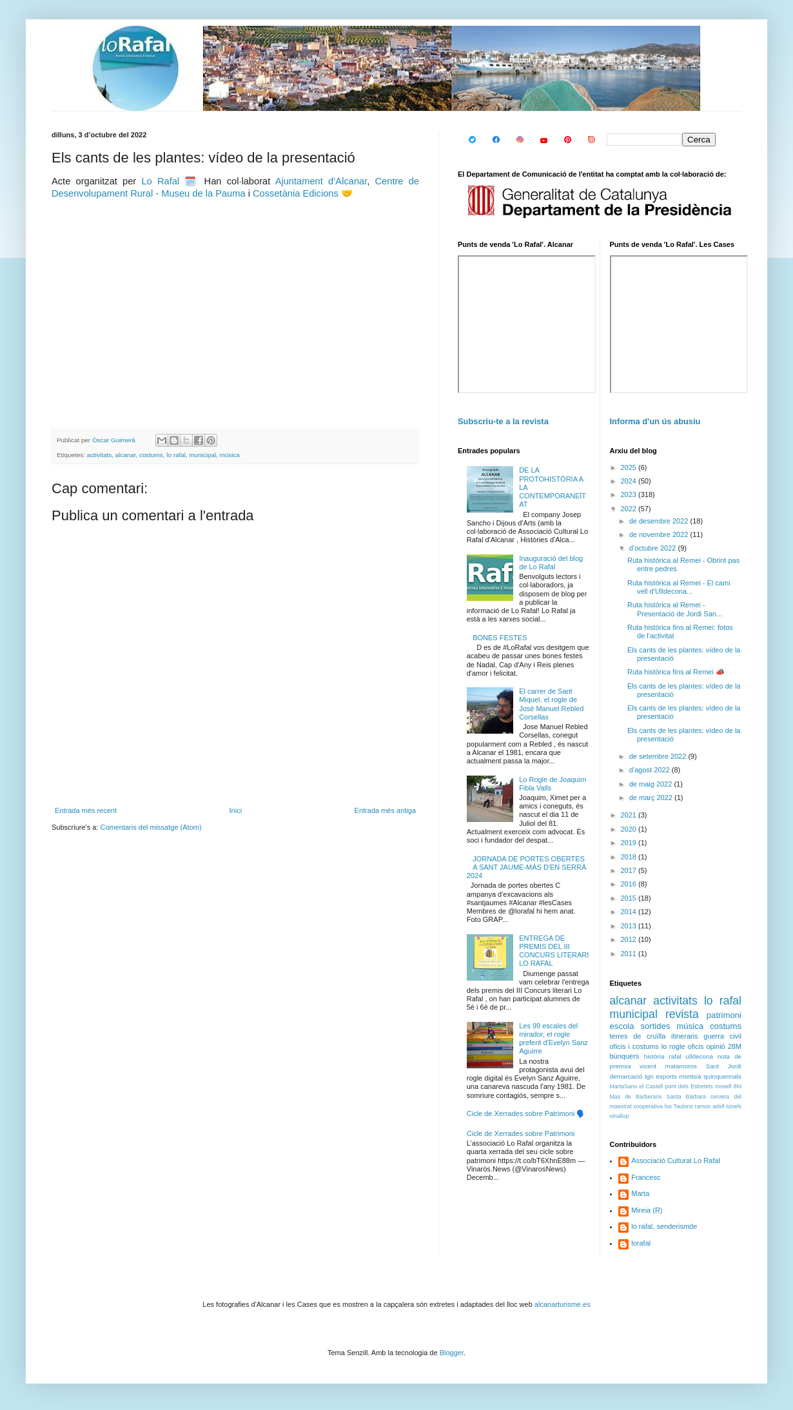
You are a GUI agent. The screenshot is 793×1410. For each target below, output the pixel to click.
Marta (640, 1193)
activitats (99, 454)
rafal (675, 1056)
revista (682, 1014)
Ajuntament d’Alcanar (321, 181)
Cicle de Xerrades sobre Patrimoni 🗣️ (526, 1113)
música (230, 454)
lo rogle (673, 1046)
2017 (630, 870)
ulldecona (699, 1056)
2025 (630, 467)
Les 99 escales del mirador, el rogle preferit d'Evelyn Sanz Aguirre (553, 1038)
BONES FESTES (500, 637)
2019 (630, 843)
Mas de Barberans (636, 1096)
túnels (734, 1106)
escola (622, 1026)
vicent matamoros (668, 1066)
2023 (630, 494)
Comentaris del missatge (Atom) (150, 827)
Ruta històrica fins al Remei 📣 (676, 672)
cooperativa (647, 1106)
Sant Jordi (723, 1066)
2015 (630, 898)
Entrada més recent (86, 810)
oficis (695, 1046)
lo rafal (176, 454)
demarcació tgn (632, 1076)
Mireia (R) (646, 1210)
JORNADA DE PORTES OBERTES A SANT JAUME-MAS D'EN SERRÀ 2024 (527, 867)
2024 (630, 481)
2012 (630, 939)
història (654, 1056)
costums (151, 454)
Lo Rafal (160, 181)
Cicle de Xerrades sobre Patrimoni (521, 1133)
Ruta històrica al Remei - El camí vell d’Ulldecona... (678, 587)
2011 (630, 953)
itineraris (684, 1036)
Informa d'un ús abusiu (655, 421)
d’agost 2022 (650, 770)
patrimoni (724, 1015)
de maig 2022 (651, 784)
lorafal (641, 1243)
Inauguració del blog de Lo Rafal (551, 562)
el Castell (651, 1086)
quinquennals (722, 1076)
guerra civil (722, 1036)
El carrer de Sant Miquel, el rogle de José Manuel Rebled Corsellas (551, 704)
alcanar (125, 454)
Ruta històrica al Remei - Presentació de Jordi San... (674, 609)
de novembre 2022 (659, 534)
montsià (690, 1076)
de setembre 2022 (659, 756)
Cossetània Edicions (295, 193)
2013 (630, 926)
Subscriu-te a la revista (503, 421)
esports (666, 1076)
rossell (723, 1086)
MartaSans (624, 1086)
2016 (630, 884)
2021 (630, 815)
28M (734, 1046)
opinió (715, 1046)
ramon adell (710, 1106)
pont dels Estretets (688, 1086)
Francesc (645, 1177)
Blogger (452, 1352)
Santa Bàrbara (686, 1096)
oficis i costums (634, 1046)
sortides (655, 1026)
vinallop (619, 1116)
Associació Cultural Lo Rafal (675, 1160)
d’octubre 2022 (653, 548)
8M (737, 1086)
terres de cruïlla (638, 1036)
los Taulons (679, 1106)
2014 (630, 912)
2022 (630, 509)
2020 (630, 829)
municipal (202, 454)
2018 (630, 857)
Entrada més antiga (385, 810)
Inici (236, 810)
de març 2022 (651, 797)
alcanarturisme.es (562, 1304)
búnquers (625, 1056)
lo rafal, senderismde (664, 1226)
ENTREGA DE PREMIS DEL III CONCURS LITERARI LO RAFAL (554, 951)
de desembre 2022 (659, 521)
